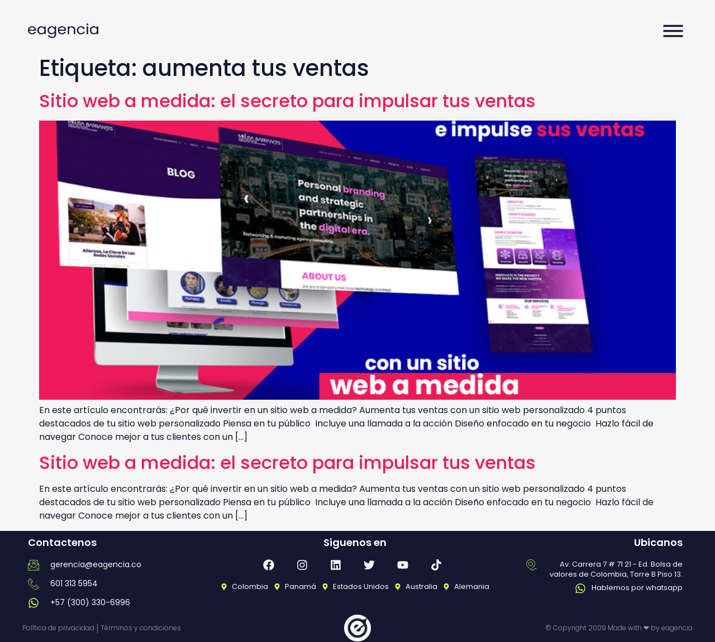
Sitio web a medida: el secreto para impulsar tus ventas (287, 100)
